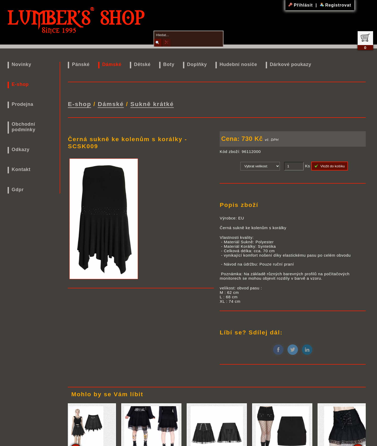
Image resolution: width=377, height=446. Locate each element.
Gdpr (18, 189)
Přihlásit (301, 5)
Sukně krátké (152, 103)
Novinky (21, 64)
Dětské (142, 64)
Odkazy (21, 149)
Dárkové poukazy (290, 64)
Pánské (81, 64)
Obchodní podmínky (24, 127)
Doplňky (197, 64)
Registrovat (335, 5)
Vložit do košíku (329, 165)
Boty (168, 64)
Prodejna (23, 104)
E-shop (20, 84)
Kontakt (21, 169)
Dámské (111, 64)
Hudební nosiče (238, 64)
